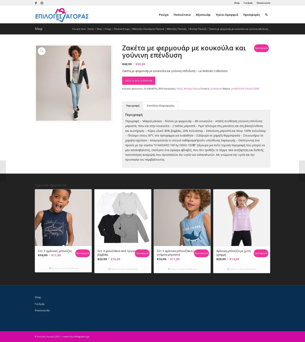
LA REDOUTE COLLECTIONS (245, 88)
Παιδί (180, 88)
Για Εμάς (248, 2)
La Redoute (216, 88)
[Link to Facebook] (36, 3)
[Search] (266, 14)
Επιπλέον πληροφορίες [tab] (160, 105)
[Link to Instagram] (42, 3)
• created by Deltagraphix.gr (74, 336)
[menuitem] (237, 3)
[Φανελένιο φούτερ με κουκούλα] (3, 171)
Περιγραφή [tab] (132, 105)
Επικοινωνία (263, 2)
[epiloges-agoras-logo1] (62, 14)
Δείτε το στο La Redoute (138, 80)
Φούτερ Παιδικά (192, 88)
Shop (237, 2)
